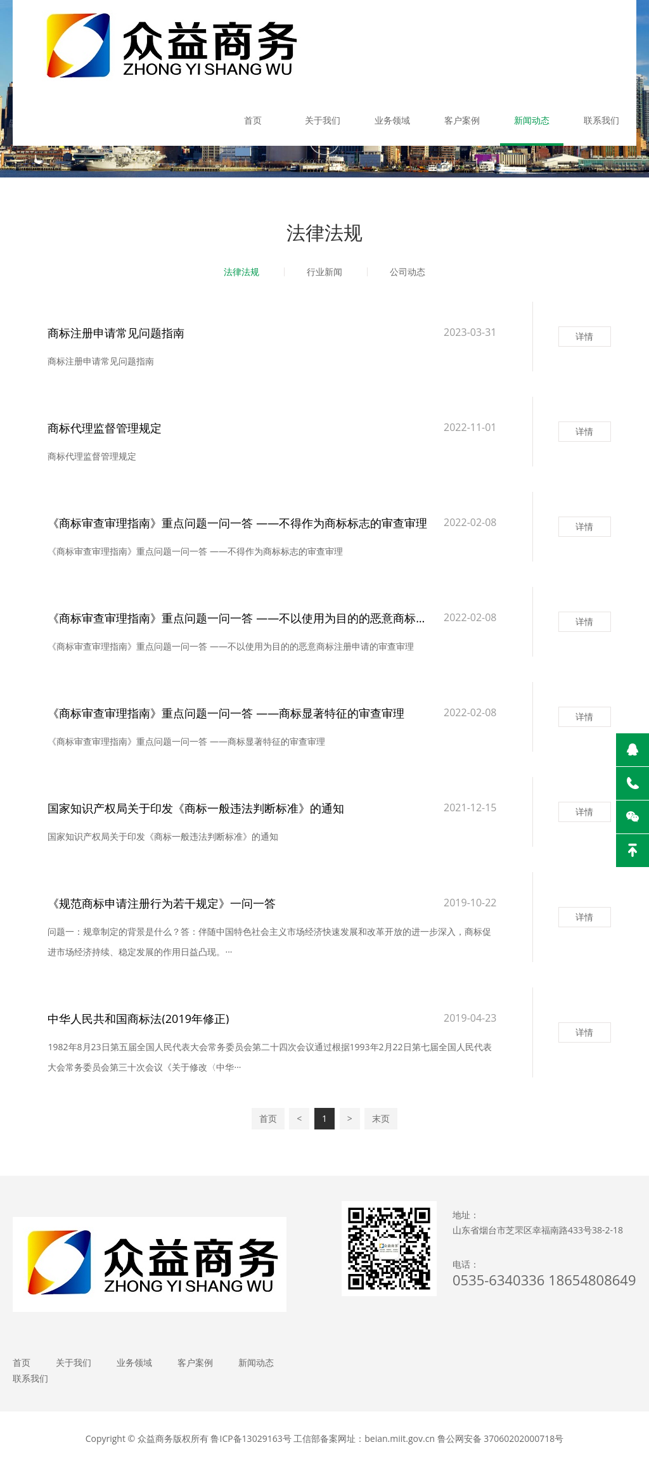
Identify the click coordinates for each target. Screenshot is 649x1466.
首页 (253, 120)
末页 (381, 1118)
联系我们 (601, 120)
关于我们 (322, 120)
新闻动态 (531, 120)
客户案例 (462, 120)
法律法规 (241, 272)
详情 (584, 336)
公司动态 (407, 272)
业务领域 (392, 120)
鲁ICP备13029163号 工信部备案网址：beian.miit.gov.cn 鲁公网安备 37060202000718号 (386, 1438)
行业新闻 (324, 272)
